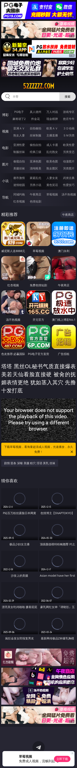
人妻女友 (52, 178)
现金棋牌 (52, 119)
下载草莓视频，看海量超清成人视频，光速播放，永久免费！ (39, 449)
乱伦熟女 (52, 152)
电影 (5, 148)
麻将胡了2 (19, 119)
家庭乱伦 (35, 178)
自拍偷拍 (35, 128)
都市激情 (19, 178)
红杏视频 (19, 201)
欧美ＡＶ (52, 128)
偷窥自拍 (19, 161)
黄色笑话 (52, 185)
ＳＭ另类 (69, 135)
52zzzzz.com (38, 86)
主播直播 (52, 135)
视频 (5, 131)
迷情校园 (19, 185)
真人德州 (35, 112)
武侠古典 (69, 178)
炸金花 (35, 119)
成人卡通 (52, 145)
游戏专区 (69, 112)
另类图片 (69, 168)
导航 (5, 197)
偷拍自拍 (35, 145)
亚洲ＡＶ (19, 128)
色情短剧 (35, 201)
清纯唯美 (35, 168)
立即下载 (62, 759)
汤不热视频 (69, 194)
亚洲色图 (35, 161)
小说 (5, 181)
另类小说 (35, 185)
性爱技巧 (69, 185)
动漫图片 (69, 161)
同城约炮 (19, 194)
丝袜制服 (35, 135)
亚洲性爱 (19, 145)
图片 (5, 164)
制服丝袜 (19, 152)
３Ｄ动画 (69, 128)
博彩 (5, 114)
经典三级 (35, 152)
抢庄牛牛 (69, 119)
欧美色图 (52, 161)
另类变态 (69, 152)
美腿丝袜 (19, 168)
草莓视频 (52, 194)
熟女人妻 (19, 135)
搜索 (67, 96)
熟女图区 (52, 168)
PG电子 (19, 112)
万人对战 (52, 112)
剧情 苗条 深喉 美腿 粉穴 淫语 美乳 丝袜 (29, 463)
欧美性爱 (69, 145)
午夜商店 (35, 194)
